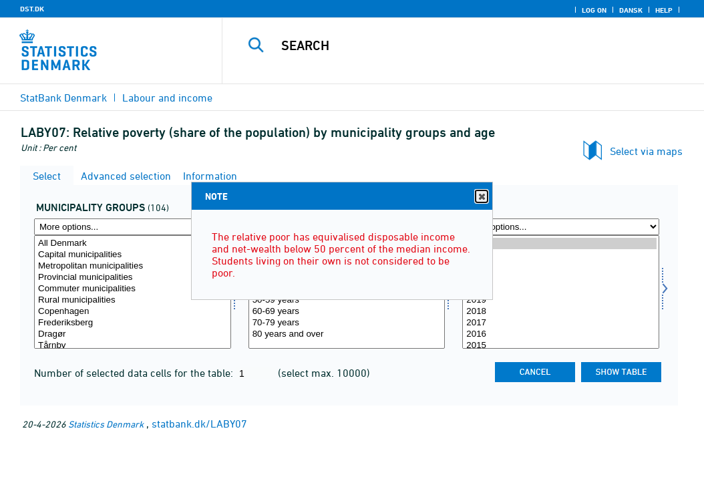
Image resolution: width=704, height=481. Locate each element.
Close (481, 196)
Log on (594, 10)
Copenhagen (132, 311)
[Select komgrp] (132, 292)
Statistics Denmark (106, 424)
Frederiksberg (132, 323)
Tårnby (132, 345)
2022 (561, 266)
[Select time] (560, 292)
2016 (561, 334)
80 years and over (347, 334)
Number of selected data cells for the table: (135, 373)
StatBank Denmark (63, 98)
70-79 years (347, 323)
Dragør (132, 334)
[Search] (466, 45)
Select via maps (646, 151)
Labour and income (167, 98)
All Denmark (132, 243)
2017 (561, 323)
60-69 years (347, 311)
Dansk (631, 10)
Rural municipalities (132, 300)
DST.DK (32, 8)
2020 (561, 289)
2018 (561, 311)
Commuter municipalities (132, 289)
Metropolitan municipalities (132, 266)
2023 (561, 255)
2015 (561, 345)
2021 (561, 277)
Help (664, 10)
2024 (561, 243)
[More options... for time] (560, 226)
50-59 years (347, 300)
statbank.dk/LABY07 (199, 424)
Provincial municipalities (132, 277)
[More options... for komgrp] (132, 226)
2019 (561, 300)
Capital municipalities (132, 255)
